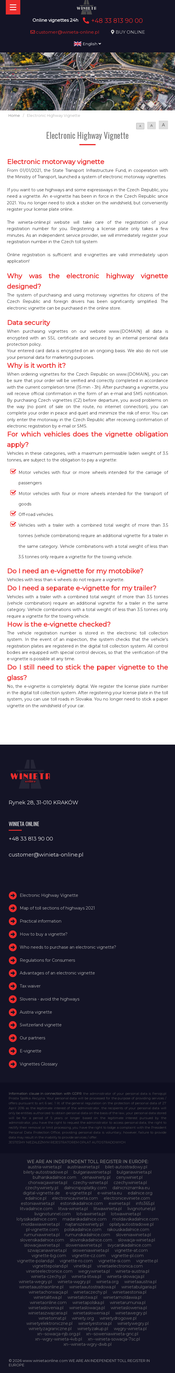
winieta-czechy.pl (48, 1276)
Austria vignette (36, 1012)
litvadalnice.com (36, 1208)
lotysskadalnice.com (37, 1219)
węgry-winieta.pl (130, 1328)
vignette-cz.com (88, 1255)
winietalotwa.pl (82, 1297)
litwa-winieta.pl (73, 1208)
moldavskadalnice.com (135, 1219)
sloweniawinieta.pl (83, 1245)
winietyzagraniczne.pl (50, 1328)
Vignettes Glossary (39, 1064)
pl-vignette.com (42, 1229)
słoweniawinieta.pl (90, 1250)
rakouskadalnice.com (128, 1229)
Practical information (40, 921)
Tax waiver (30, 986)
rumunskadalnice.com (87, 1234)
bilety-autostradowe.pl (45, 1172)
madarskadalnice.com (85, 1219)
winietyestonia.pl (95, 1323)
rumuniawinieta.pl (42, 1234)
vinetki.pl (82, 1266)
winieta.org (107, 1281)
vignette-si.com (114, 1260)
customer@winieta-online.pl (64, 32)
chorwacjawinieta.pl (47, 1182)
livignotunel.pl (141, 1208)
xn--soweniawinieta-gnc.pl (112, 1333)
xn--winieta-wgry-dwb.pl (87, 1344)
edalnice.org (140, 1193)
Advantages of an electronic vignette (57, 973)
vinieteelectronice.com (49, 1271)
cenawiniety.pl (96, 1177)
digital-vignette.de (41, 1193)
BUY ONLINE (130, 32)
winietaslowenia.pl (129, 1307)
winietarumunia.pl (127, 1302)
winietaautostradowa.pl (92, 1287)
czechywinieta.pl (130, 1182)
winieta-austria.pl (132, 1271)
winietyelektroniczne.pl (49, 1323)
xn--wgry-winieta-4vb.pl (58, 1339)
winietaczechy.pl (90, 1292)
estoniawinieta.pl (37, 1203)
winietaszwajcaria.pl (47, 1313)
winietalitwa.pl (48, 1297)
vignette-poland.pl (35, 1260)
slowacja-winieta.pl (136, 1240)
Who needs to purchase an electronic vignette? (68, 947)
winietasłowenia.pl (91, 1313)
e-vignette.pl (79, 1193)
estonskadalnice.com (81, 1203)
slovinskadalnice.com (91, 1240)
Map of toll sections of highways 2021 (57, 908)
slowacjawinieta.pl (42, 1245)
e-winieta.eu (109, 1193)
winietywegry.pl (133, 1323)
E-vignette (30, 1051)
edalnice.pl (35, 1198)
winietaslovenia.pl (45, 1307)
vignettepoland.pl (50, 1266)
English (87, 43)
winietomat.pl (52, 1318)
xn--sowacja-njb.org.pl (58, 1333)
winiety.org (83, 1318)
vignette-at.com (131, 1250)
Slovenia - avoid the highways (49, 999)
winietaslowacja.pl (87, 1307)
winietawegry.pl (131, 1313)
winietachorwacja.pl (48, 1292)
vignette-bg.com (49, 1255)
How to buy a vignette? (44, 934)
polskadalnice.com (82, 1229)
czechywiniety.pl (41, 1187)
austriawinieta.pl (83, 1167)
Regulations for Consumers (47, 960)
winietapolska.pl (88, 1302)
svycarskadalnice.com (129, 1245)
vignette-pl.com (127, 1255)
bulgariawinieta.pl (134, 1172)
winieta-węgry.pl (74, 1281)
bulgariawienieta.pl (92, 1172)
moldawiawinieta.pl (40, 1224)
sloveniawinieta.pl (133, 1234)
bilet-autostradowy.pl (126, 1167)
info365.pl (145, 1203)
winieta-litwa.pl (86, 1276)
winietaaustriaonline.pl (41, 1287)
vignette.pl (147, 1260)
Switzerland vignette (41, 1025)
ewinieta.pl (119, 1203)
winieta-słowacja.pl (125, 1276)
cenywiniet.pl (129, 1177)
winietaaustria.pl (140, 1281)
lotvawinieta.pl (90, 1213)
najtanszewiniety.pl (84, 1224)
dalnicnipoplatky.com (85, 1187)
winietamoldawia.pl (122, 1297)
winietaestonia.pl (129, 1292)
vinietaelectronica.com (120, 1266)
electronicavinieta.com (75, 1198)
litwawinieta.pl (108, 1208)
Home (14, 115)
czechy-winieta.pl (90, 1182)
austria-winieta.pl (44, 1167)
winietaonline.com (48, 1302)
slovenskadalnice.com (42, 1240)
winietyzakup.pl (92, 1328)
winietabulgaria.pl (138, 1287)
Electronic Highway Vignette (49, 895)
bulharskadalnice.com (54, 1177)
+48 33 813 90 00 (112, 20)
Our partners (32, 1038)
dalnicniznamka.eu (131, 1187)
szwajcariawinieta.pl (47, 1250)
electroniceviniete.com (127, 1198)
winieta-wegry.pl (35, 1281)
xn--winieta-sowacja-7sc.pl (114, 1339)
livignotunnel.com (52, 1213)
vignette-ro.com (76, 1260)
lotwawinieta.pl (126, 1213)
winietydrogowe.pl (118, 1318)
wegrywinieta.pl (94, 1271)
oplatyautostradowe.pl (131, 1224)
